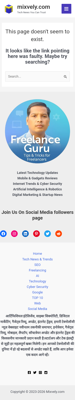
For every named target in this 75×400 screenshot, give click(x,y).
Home (37, 253)
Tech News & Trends (37, 259)
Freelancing (37, 270)
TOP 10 (37, 298)
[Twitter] (34, 372)
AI (37, 276)
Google (37, 292)
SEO (37, 265)
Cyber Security (37, 287)
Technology (37, 281)
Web (37, 303)
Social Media (37, 309)
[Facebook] (29, 372)
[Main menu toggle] (66, 9)
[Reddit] (46, 372)
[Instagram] (40, 372)
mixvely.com (33, 6)
